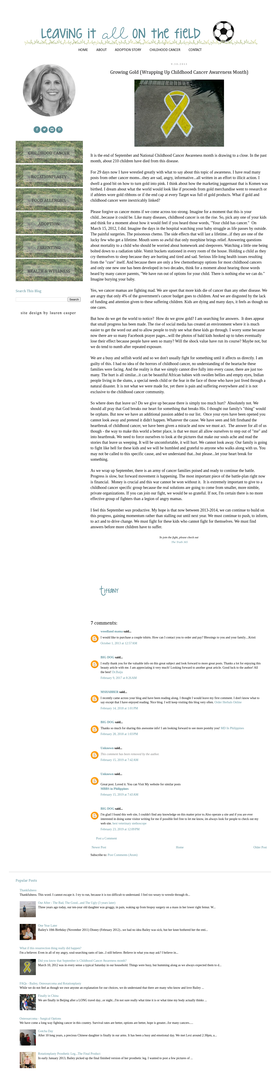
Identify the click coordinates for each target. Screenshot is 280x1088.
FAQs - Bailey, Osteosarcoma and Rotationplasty (50, 983)
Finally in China (48, 995)
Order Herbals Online (228, 702)
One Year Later (47, 925)
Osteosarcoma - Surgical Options (40, 1018)
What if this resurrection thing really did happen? (51, 948)
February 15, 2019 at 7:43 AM (119, 794)
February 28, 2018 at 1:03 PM (119, 734)
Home (180, 847)
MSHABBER (109, 692)
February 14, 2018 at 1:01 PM (119, 708)
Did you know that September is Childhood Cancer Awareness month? (82, 960)
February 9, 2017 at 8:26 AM (119, 678)
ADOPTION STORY (128, 50)
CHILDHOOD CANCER (165, 50)
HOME (83, 50)
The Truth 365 (179, 542)
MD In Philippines (232, 728)
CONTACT (195, 50)
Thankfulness (28, 890)
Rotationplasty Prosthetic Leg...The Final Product (69, 1053)
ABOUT (101, 50)
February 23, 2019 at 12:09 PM (120, 829)
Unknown (107, 748)
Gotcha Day (45, 1031)
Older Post (260, 847)
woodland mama (112, 631)
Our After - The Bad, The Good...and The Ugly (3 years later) (76, 902)
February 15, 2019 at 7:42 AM (119, 760)
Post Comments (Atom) (123, 855)
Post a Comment (106, 838)
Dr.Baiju (117, 672)
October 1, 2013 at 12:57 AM (119, 643)
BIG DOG (107, 657)
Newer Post (99, 847)
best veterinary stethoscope (129, 823)
